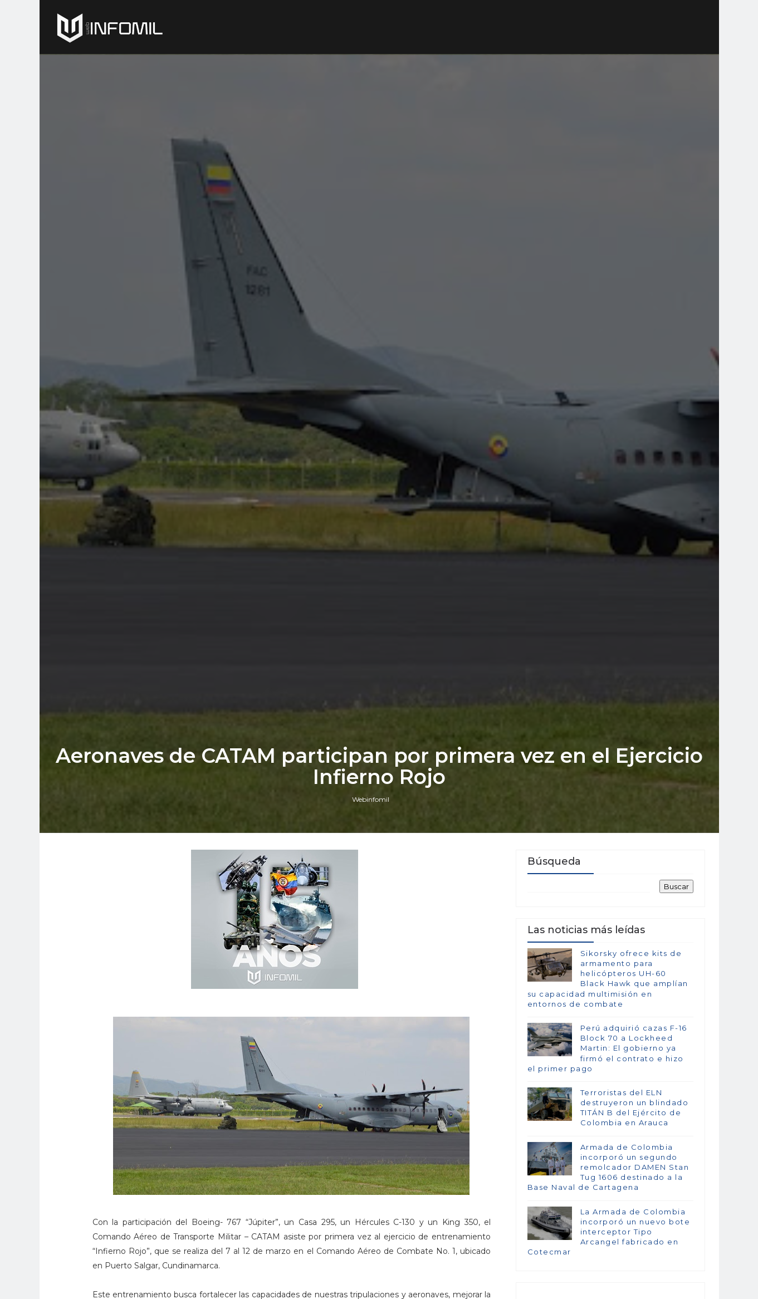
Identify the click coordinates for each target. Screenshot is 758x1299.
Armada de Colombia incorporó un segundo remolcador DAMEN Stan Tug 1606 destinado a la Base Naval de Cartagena (608, 1167)
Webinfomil (370, 799)
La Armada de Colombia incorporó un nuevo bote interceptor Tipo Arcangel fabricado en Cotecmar (609, 1232)
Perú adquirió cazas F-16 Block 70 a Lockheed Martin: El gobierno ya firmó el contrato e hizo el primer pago (607, 1048)
